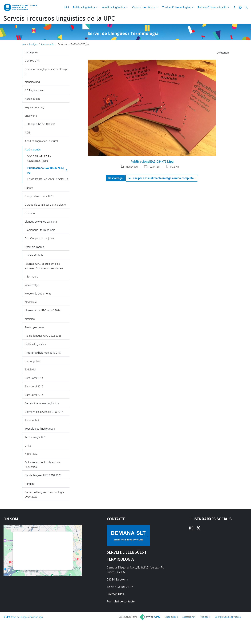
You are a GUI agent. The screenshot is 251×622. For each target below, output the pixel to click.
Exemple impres (34, 247)
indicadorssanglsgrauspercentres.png (46, 71)
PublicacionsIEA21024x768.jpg (152, 161)
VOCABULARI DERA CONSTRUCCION (39, 158)
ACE (27, 132)
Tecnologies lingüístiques (40, 428)
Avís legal (204, 617)
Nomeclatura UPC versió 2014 (43, 310)
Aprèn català (32, 98)
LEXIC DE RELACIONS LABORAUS (47, 179)
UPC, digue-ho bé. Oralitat (40, 124)
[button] (97, 7)
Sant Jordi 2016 (34, 394)
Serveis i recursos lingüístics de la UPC (59, 18)
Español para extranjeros (39, 238)
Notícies (30, 318)
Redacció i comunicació (212, 7)
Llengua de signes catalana (41, 221)
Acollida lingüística (113, 7)
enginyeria (31, 115)
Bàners (29, 187)
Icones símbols (34, 255)
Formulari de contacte (121, 601)
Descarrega (115, 178)
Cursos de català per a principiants (45, 204)
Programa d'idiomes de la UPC (43, 352)
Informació (31, 276)
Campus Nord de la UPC (39, 196)
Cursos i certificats (143, 7)
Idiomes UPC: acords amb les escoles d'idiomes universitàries (44, 266)
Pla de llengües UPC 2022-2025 (43, 335)
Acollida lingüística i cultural (41, 141)
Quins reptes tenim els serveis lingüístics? (43, 465)
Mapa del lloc (171, 617)
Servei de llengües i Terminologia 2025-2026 (44, 494)
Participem (31, 52)
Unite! (28, 445)
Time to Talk (32, 420)
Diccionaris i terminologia (40, 230)
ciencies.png (32, 81)
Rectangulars (32, 361)
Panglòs (29, 483)
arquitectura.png (34, 107)
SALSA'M (30, 369)
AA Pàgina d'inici (34, 90)
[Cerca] (246, 7)
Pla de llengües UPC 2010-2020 (43, 475)
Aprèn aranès (47, 44)
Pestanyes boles (34, 327)
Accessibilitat (188, 617)
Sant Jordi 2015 (34, 386)
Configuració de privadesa (228, 617)
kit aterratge (32, 285)
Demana (30, 213)
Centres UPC (32, 60)
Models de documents (38, 293)
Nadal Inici (31, 302)
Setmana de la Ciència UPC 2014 (44, 411)
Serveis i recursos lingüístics (42, 403)
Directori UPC (115, 594)
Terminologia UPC (35, 437)
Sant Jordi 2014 (34, 378)
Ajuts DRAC (32, 454)
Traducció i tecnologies (176, 7)
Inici (66, 7)
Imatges (33, 44)
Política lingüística (84, 7)
